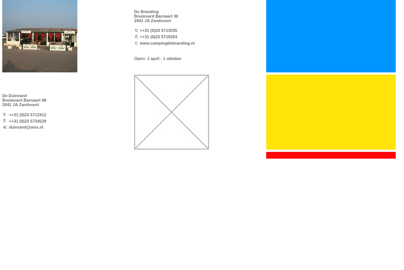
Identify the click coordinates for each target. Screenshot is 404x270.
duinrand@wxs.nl (26, 127)
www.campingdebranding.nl (167, 43)
